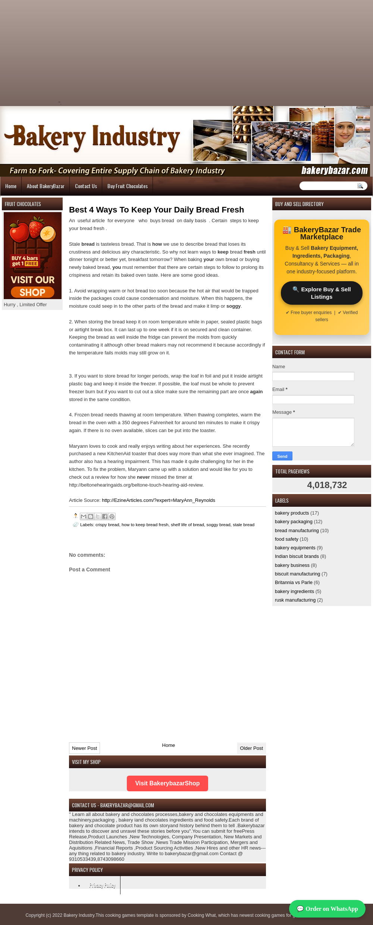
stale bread (243, 524)
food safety (286, 539)
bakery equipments (295, 547)
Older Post (251, 748)
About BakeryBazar (46, 186)
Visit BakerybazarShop (167, 783)
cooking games (120, 915)
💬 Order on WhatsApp (327, 909)
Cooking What (202, 915)
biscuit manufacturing (297, 574)
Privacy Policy (102, 885)
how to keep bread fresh (145, 524)
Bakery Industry (78, 915)
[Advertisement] (125, 52)
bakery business (292, 565)
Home (10, 186)
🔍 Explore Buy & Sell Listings (321, 292)
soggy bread (219, 524)
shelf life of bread (187, 524)
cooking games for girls (278, 915)
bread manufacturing (297, 530)
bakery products (292, 513)
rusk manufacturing (295, 600)
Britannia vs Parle (294, 582)
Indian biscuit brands (297, 556)
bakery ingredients (294, 591)
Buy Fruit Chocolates (127, 186)
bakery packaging (294, 521)
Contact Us (86, 186)
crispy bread (107, 524)
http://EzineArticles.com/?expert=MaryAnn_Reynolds (158, 500)
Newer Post (84, 748)
